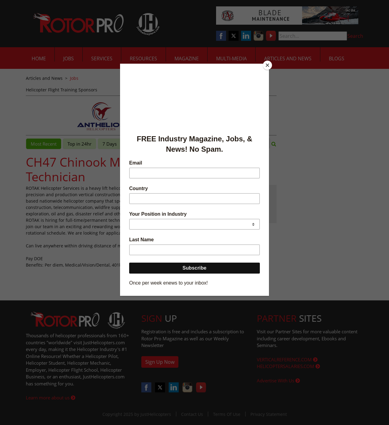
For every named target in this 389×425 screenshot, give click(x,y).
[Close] (267, 65)
